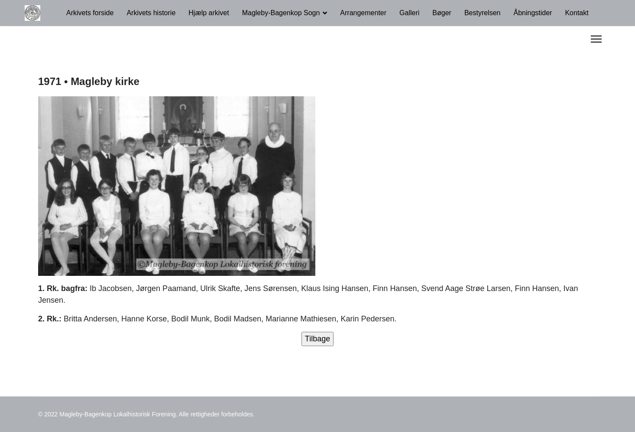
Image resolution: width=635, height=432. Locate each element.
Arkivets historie (150, 12)
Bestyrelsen (482, 12)
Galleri (409, 12)
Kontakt (576, 12)
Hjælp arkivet (208, 12)
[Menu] (596, 39)
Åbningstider (532, 12)
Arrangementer (363, 12)
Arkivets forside (89, 12)
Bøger (441, 12)
